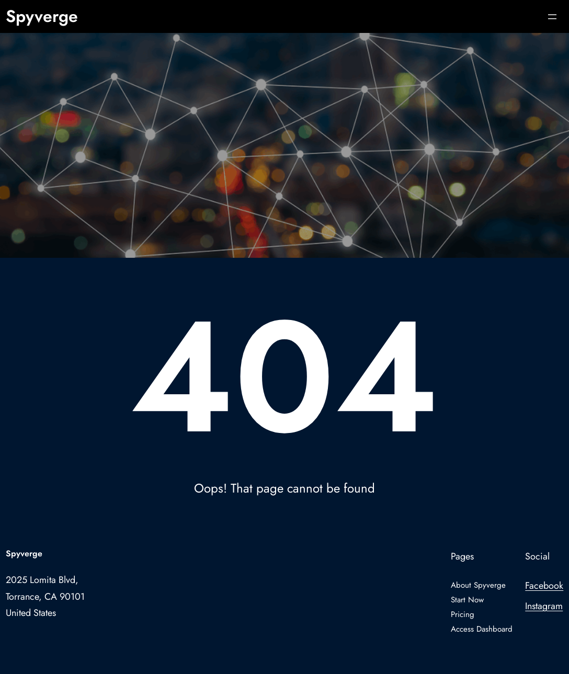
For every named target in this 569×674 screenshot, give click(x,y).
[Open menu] (552, 17)
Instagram (544, 606)
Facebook (544, 585)
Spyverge (42, 16)
